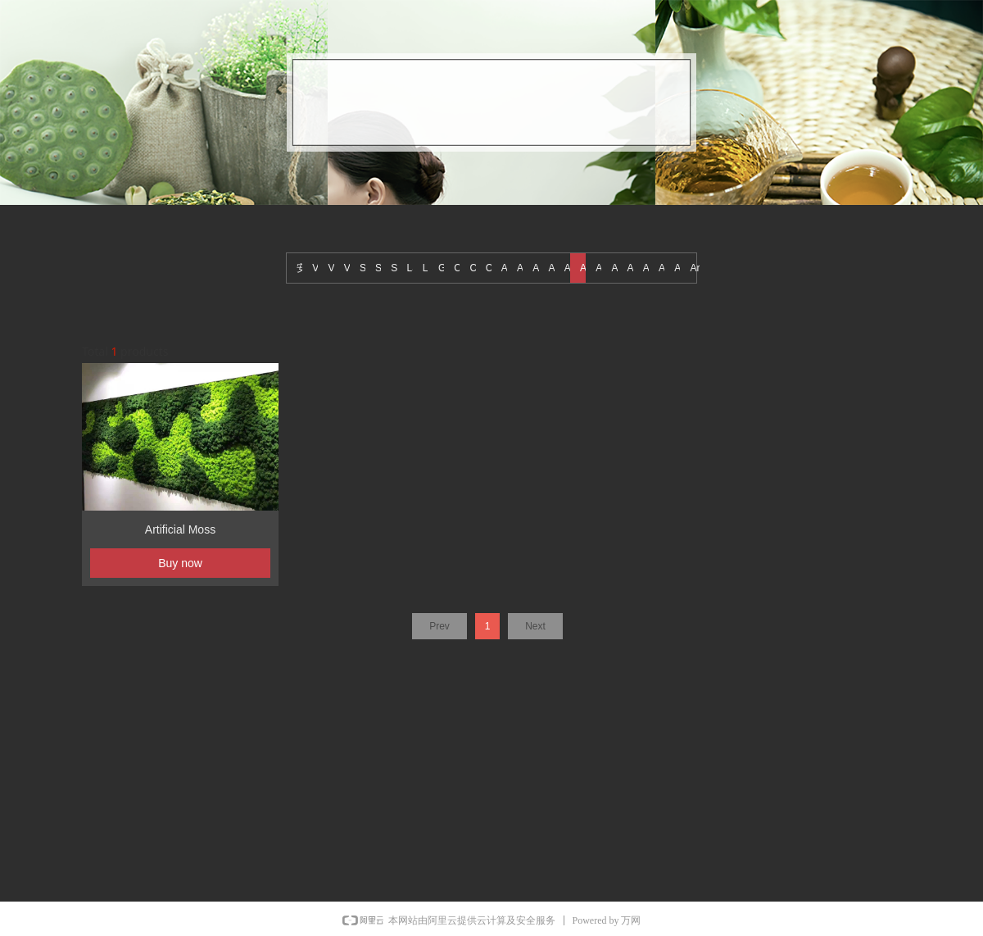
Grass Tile (443, 268)
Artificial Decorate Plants (679, 268)
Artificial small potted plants (554, 268)
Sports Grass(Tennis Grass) (364, 268)
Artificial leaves (600, 268)
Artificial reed (569, 268)
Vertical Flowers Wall (349, 268)
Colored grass (459, 268)
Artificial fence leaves (663, 268)
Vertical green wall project (317, 268)
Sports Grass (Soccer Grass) (396, 268)
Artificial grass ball (616, 268)
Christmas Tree (474, 268)
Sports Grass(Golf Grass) (380, 268)
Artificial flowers (648, 268)
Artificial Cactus (695, 268)
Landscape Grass (412, 268)
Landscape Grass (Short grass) (428, 268)
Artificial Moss (585, 268)
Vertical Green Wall (332, 268)
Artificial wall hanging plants (506, 268)
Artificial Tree (522, 268)
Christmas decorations (491, 268)
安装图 (301, 268)
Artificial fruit (632, 268)
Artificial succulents (537, 268)
